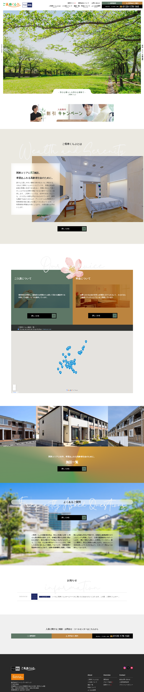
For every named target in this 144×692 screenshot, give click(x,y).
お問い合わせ (96, 3)
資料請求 (112, 3)
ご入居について (67, 6)
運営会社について (83, 3)
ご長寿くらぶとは (54, 6)
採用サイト (72, 3)
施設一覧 (77, 6)
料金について (85, 6)
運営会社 (106, 679)
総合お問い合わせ (124, 679)
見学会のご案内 (132, 3)
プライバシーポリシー (126, 685)
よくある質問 (96, 6)
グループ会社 (108, 682)
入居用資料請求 (124, 682)
